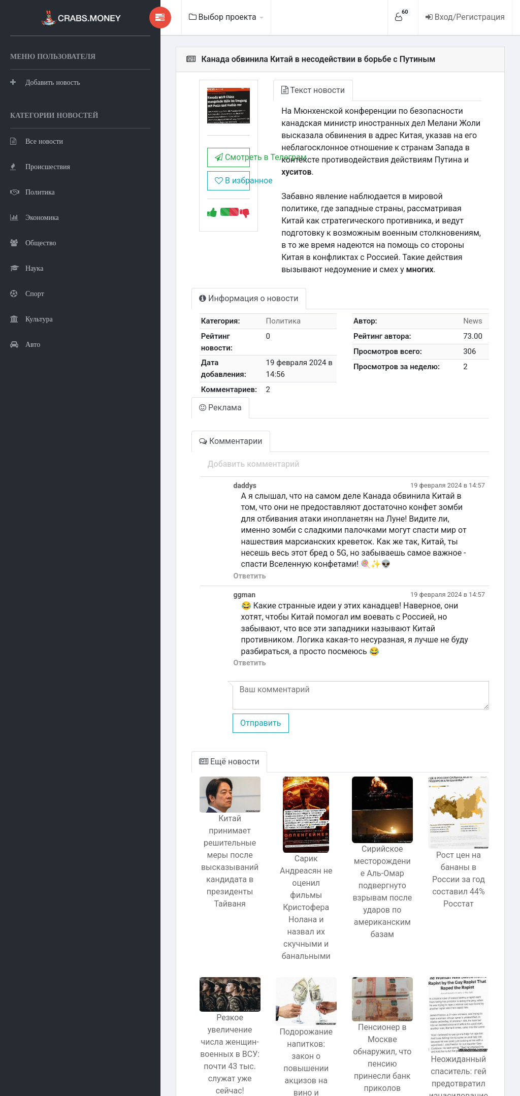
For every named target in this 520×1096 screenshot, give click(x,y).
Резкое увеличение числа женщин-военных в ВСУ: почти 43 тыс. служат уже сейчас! (179, 976)
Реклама (162, 368)
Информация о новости (190, 274)
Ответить (191, 525)
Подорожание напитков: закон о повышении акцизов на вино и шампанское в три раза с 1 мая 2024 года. (269, 1005)
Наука (26, 318)
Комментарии (172, 402)
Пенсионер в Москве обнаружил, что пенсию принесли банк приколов (360, 988)
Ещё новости (171, 699)
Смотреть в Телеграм (181, 169)
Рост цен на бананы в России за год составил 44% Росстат (451, 815)
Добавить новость (45, 106)
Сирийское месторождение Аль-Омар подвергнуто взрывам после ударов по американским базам (360, 839)
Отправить (201, 661)
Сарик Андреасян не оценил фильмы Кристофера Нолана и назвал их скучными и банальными (269, 827)
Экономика (34, 267)
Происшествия (40, 216)
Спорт (27, 343)
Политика (32, 241)
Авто (25, 394)
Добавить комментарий (195, 425)
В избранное (181, 193)
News (467, 296)
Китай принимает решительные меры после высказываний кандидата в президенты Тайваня (178, 801)
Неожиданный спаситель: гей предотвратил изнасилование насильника (450, 1009)
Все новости (36, 191)
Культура (31, 368)
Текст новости (270, 90)
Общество (33, 292)
